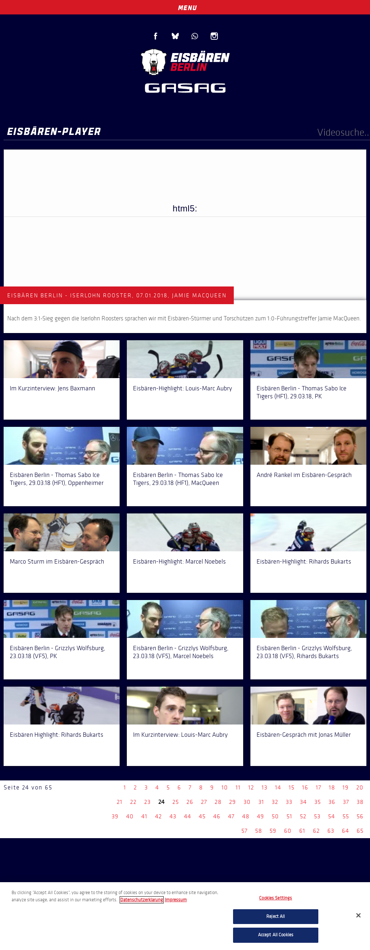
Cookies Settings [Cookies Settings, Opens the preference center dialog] (275, 898)
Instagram (214, 36)
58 (258, 831)
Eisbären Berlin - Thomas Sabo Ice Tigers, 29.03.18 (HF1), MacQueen (178, 479)
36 (331, 802)
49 (260, 816)
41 (144, 816)
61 (302, 831)
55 (346, 816)
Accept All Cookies (275, 935)
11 (238, 787)
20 (359, 787)
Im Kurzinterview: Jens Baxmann (52, 388)
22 (133, 802)
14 (278, 787)
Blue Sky (175, 36)
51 (289, 816)
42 (158, 816)
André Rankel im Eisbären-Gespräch (304, 475)
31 (261, 802)
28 (218, 802)
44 (187, 816)
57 (244, 831)
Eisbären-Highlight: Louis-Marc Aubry (182, 388)
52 (303, 816)
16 (305, 787)
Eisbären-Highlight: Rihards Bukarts (304, 561)
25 (175, 802)
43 (172, 816)
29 (232, 802)
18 (332, 787)
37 (346, 802)
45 (202, 816)
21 (119, 802)
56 (360, 816)
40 (130, 816)
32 (275, 802)
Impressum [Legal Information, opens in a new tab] (176, 900)
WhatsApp (194, 36)
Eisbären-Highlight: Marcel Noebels (179, 561)
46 (216, 816)
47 (231, 816)
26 (189, 802)
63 (330, 831)
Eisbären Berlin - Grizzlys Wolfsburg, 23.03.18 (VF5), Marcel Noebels (180, 652)
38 (360, 802)
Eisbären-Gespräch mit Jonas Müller (304, 735)
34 (303, 802)
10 (224, 787)
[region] (185, 916)
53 (317, 816)
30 (247, 802)
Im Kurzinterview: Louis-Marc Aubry (180, 735)
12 (251, 787)
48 (245, 816)
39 (115, 816)
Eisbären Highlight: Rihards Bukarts (56, 735)
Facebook (155, 36)
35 (317, 802)
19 (346, 787)
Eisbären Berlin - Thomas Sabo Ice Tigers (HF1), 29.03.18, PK (302, 392)
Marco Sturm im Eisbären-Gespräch (57, 561)
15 (291, 787)
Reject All (275, 916)
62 (316, 831)
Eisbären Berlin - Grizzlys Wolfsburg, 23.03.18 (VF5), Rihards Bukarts (304, 652)
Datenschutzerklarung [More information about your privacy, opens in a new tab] (141, 900)
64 (345, 831)
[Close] (358, 915)
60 (288, 831)
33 (289, 802)
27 (204, 802)
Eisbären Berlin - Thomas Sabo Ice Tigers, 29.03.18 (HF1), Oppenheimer (57, 479)
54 (331, 816)
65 (360, 831)
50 (275, 816)
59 (273, 831)
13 (264, 787)
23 (147, 802)
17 (318, 787)
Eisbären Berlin (185, 61)
